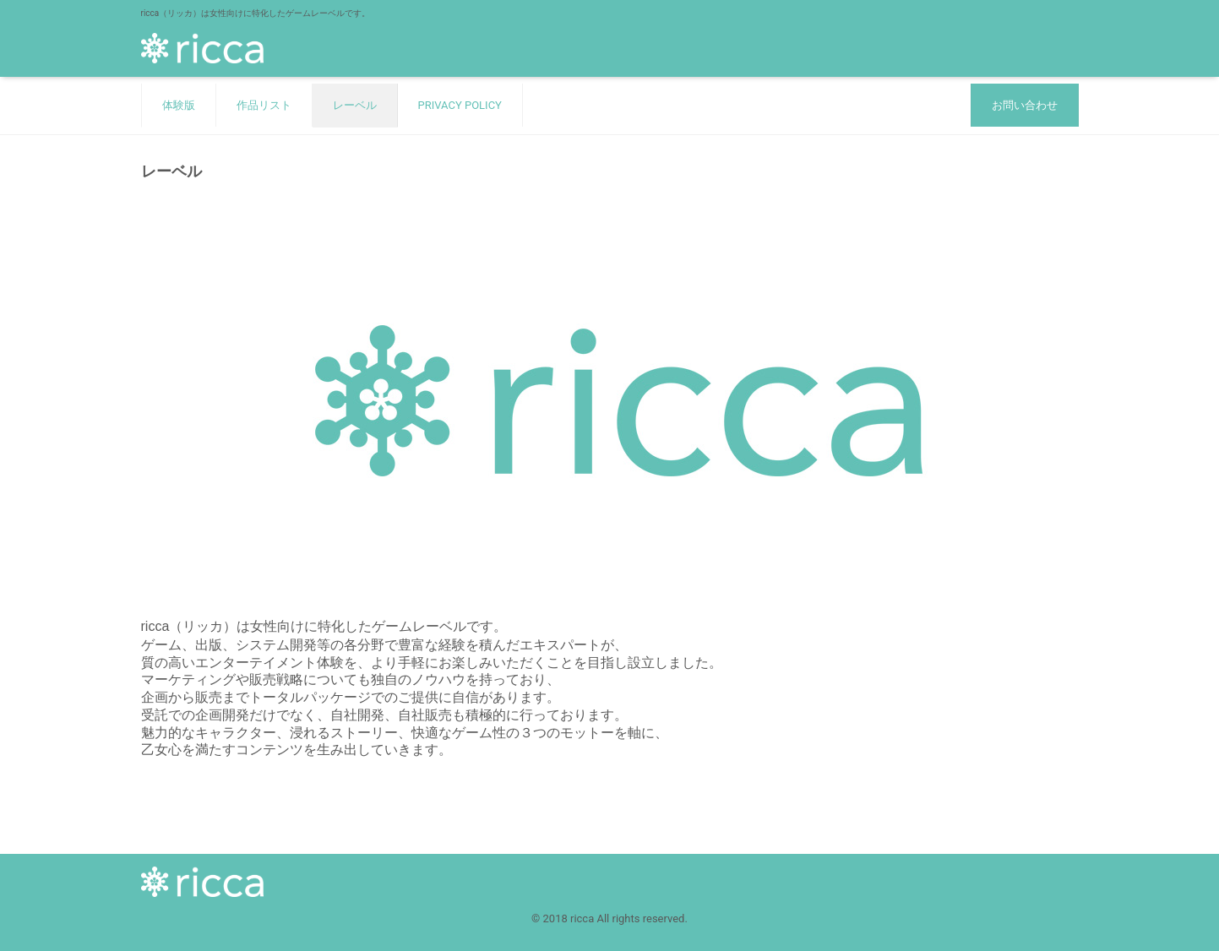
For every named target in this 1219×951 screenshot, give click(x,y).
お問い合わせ (1025, 105)
